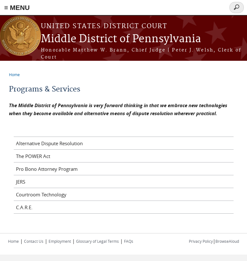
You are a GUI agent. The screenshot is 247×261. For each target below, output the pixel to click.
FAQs (128, 241)
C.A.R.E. (24, 207)
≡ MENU (17, 7)
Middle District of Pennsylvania (121, 39)
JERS (20, 181)
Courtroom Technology (41, 194)
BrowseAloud (227, 241)
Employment (60, 241)
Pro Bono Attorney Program (47, 169)
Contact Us (33, 241)
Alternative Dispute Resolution (49, 143)
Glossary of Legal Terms (97, 241)
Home (14, 74)
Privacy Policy (201, 241)
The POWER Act (33, 156)
